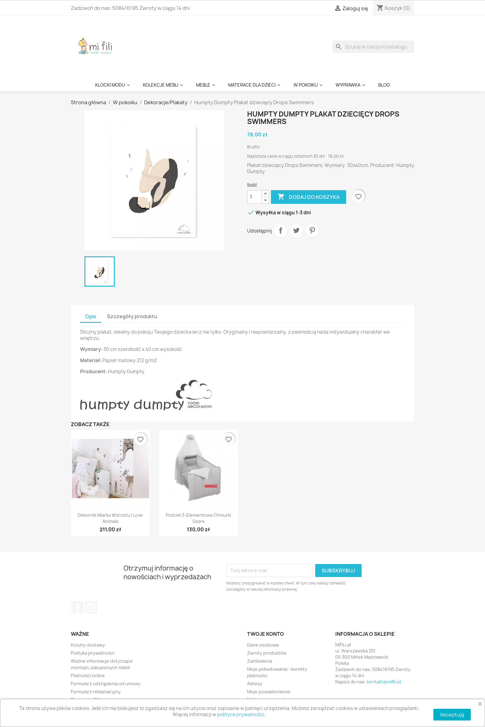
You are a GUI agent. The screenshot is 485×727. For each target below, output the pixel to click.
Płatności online (88, 675)
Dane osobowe (263, 645)
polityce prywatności (240, 714)
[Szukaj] (373, 47)
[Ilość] (254, 197)
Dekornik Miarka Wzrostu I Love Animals (110, 518)
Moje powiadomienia (268, 692)
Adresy (254, 683)
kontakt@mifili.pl (384, 682)
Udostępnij (280, 230)
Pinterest (312, 230)
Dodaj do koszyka (308, 197)
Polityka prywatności (92, 653)
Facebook (77, 607)
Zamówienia (259, 661)
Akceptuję (452, 714)
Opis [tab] (90, 316)
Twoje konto (265, 634)
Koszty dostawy (88, 645)
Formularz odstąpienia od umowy (105, 683)
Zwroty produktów (266, 653)
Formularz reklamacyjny (96, 692)
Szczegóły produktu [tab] (132, 316)
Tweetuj (296, 230)
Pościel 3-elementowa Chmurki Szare (198, 518)
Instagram (91, 607)
